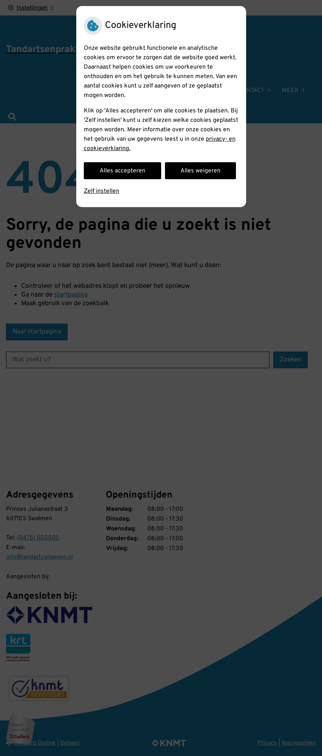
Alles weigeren (200, 171)
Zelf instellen (101, 191)
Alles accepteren (122, 171)
